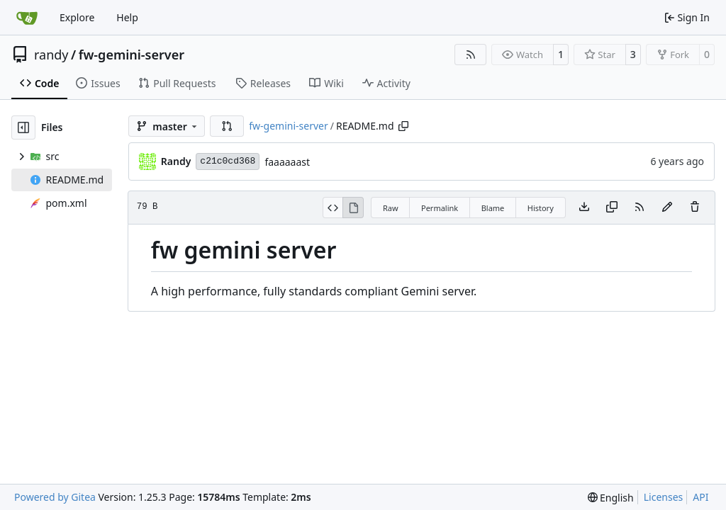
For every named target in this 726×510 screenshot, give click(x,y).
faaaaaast (287, 162)
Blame (493, 208)
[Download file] (584, 208)
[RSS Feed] (470, 54)
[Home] (27, 17)
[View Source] (333, 207)
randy (51, 54)
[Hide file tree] (23, 127)
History (540, 208)
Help (127, 17)
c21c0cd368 (227, 161)
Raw (390, 208)
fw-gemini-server (131, 54)
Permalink (439, 208)
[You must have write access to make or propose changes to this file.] (694, 208)
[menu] (611, 497)
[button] (227, 126)
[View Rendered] (353, 207)
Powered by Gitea (55, 497)
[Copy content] (612, 208)
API (700, 497)
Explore (77, 17)
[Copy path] (403, 126)
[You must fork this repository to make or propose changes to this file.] (667, 208)
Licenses (663, 497)
